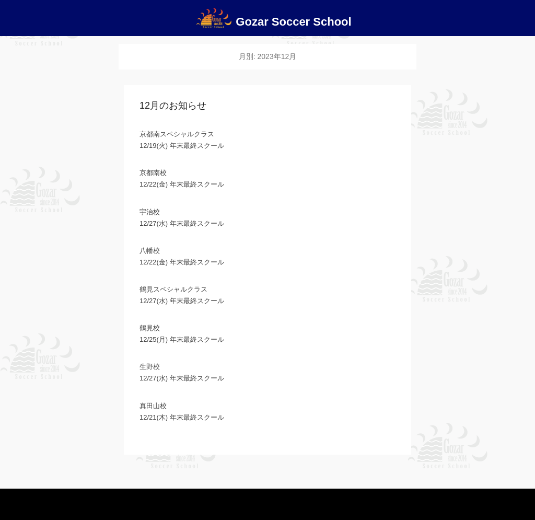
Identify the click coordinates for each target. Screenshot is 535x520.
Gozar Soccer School (293, 21)
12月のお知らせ (172, 105)
